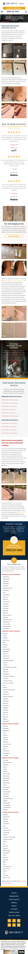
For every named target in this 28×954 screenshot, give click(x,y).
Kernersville (6, 787)
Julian (4, 785)
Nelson (5, 749)
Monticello (6, 794)
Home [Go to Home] (14, 893)
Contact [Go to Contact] (14, 909)
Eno (4, 844)
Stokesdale (6, 803)
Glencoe (5, 597)
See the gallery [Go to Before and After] (14, 236)
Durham (5, 735)
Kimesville (5, 608)
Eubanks (5, 846)
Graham (5, 599)
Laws (4, 855)
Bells (4, 642)
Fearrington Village (8, 676)
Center (5, 663)
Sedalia (5, 801)
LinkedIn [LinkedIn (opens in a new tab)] (14, 925)
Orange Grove (7, 866)
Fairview (5, 848)
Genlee (5, 737)
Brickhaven (6, 651)
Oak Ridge (6, 796)
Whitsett (5, 810)
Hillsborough (6, 851)
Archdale (5, 760)
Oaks (4, 864)
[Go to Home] (14, 4)
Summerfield (6, 805)
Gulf (4, 685)
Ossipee (5, 617)
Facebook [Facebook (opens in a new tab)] (14, 920)
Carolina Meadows (8, 660)
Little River (6, 857)
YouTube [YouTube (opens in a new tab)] (9, 925)
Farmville (5, 669)
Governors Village (8, 683)
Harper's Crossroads (9, 690)
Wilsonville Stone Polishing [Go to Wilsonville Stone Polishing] (10, 433)
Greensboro (6, 778)
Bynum (5, 654)
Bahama (5, 726)
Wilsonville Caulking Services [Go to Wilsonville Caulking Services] (10, 416)
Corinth (5, 665)
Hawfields (6, 606)
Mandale (5, 610)
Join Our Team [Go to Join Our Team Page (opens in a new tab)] (14, 915)
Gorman (5, 740)
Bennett (5, 645)
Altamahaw (6, 579)
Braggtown (6, 731)
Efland (5, 842)
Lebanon (5, 742)
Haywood (6, 694)
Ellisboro (5, 771)
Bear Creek (6, 640)
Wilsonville (6, 721)
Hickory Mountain (8, 696)
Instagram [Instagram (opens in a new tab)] (9, 920)
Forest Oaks (6, 774)
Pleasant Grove (7, 620)
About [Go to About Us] (14, 906)
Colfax (5, 769)
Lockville (5, 699)
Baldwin (5, 638)
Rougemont (6, 753)
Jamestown (6, 783)
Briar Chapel (6, 649)
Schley (5, 871)
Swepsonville (6, 626)
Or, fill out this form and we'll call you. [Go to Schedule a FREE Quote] (14, 553)
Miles (4, 862)
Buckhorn (5, 819)
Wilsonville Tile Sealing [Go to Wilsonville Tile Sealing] (9, 413)
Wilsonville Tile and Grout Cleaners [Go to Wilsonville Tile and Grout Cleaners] (13, 280)
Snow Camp (6, 624)
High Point (6, 780)
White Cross (6, 878)
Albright (5, 633)
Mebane (5, 613)
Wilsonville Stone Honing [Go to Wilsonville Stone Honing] (9, 430)
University (5, 875)
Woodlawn (6, 629)
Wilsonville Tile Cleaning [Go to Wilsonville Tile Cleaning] (9, 409)
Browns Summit (7, 762)
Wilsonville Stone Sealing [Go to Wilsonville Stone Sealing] (9, 426)
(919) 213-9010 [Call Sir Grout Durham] (13, 11)
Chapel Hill (6, 833)
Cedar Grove (7, 830)
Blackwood (6, 817)
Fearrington (6, 674)
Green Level (6, 601)
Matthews (6, 701)
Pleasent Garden (8, 798)
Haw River (6, 604)
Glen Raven (6, 595)
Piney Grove (6, 869)
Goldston (5, 678)
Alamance (6, 577)
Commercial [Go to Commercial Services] (14, 899)
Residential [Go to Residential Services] (14, 896)
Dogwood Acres (7, 588)
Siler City (5, 714)
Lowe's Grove (7, 744)
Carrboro (5, 828)
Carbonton (6, 658)
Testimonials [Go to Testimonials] (14, 912)
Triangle (5, 755)
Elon (4, 592)
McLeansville (6, 792)
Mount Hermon (7, 615)
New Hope (6, 705)
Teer (4, 873)
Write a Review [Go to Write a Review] (2, 12)
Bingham (5, 814)
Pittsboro (5, 710)
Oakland (5, 708)
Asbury (5, 636)
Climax (5, 767)
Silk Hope (5, 717)
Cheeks (5, 835)
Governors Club (7, 681)
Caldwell (5, 821)
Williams (5, 719)
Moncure (5, 703)
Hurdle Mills (6, 853)
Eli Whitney (6, 590)
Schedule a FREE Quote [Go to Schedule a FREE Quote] (14, 8)
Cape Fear (6, 656)
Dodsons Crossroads (9, 837)
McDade (5, 860)
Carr (4, 733)
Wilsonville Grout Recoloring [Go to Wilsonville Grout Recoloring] (10, 400)
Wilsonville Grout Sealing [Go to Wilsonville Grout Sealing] (9, 406)
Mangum (5, 746)
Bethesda (6, 728)
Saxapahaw (6, 622)
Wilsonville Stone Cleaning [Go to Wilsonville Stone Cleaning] (10, 423)
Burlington (6, 583)
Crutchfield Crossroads (9, 667)
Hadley (5, 687)
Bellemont (6, 581)
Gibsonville (6, 776)
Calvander (6, 824)
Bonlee (5, 647)
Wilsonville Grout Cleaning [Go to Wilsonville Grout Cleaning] (10, 403)
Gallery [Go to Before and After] (14, 902)
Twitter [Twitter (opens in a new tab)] (18, 920)
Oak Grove (6, 751)
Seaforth (5, 712)
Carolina (5, 586)
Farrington (6, 672)
